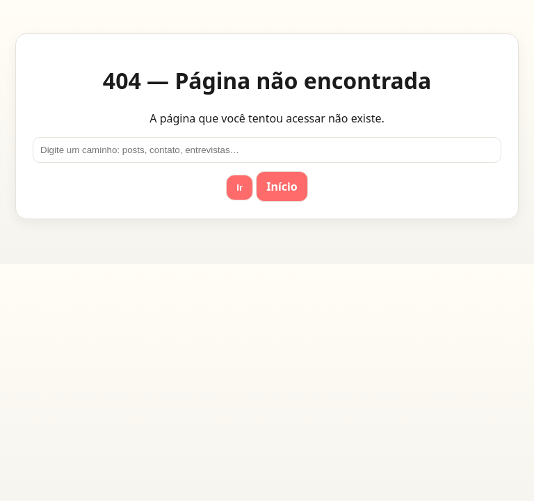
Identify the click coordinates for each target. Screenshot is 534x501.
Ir (239, 187)
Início (281, 186)
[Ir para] (267, 150)
